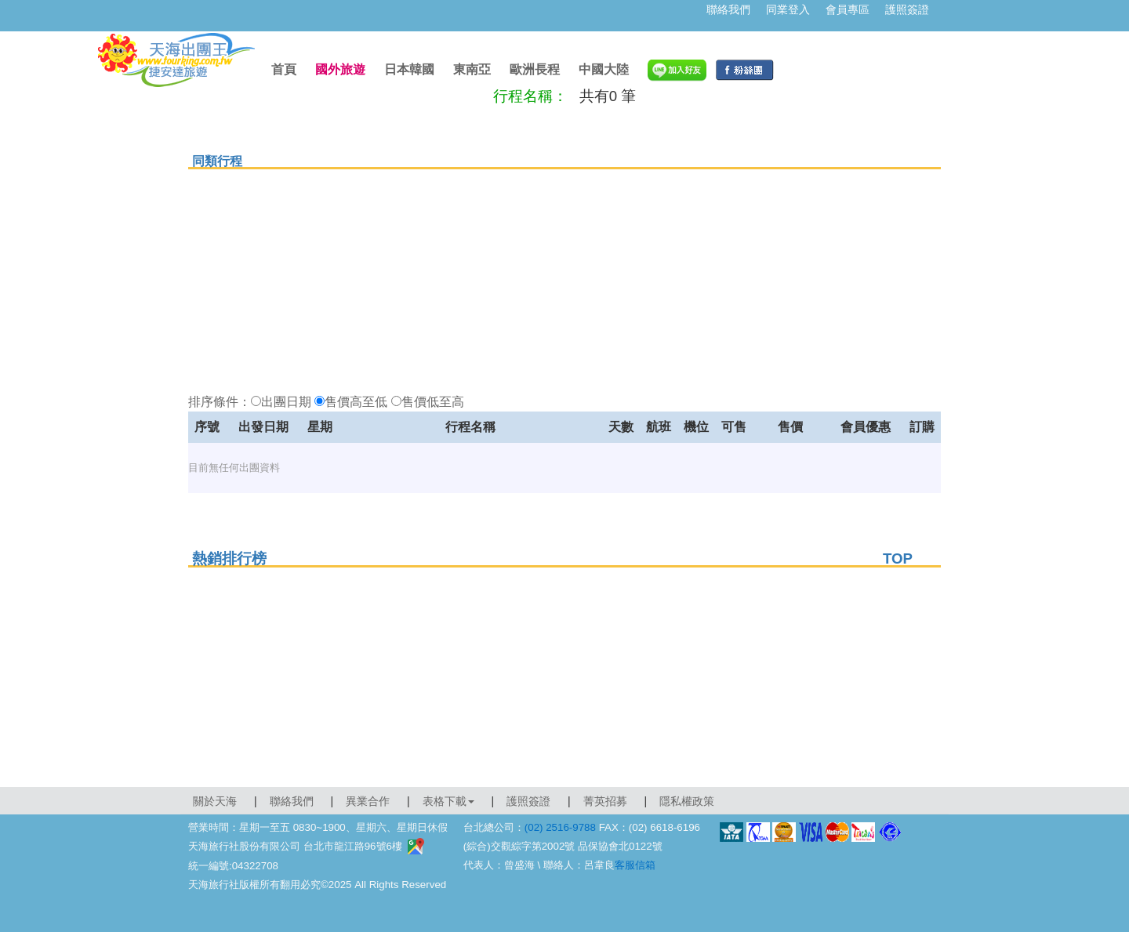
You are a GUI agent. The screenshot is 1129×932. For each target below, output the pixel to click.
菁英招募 (605, 801)
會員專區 (847, 9)
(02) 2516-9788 (560, 827)
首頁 (283, 69)
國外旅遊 (340, 69)
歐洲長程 (535, 69)
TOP (898, 558)
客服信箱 (635, 865)
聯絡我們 (728, 9)
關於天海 (215, 801)
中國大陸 (604, 69)
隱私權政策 (686, 801)
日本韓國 (409, 69)
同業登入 (788, 9)
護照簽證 (907, 9)
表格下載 (448, 801)
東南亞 (472, 69)
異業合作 (368, 801)
